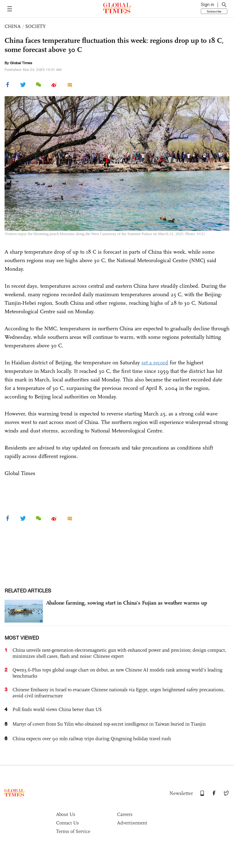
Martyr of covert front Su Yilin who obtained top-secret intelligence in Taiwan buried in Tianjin (109, 724)
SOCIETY (35, 26)
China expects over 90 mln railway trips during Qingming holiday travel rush (91, 738)
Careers (125, 814)
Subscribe (214, 11)
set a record (154, 362)
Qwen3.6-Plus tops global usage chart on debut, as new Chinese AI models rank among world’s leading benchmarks (117, 673)
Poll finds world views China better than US (57, 709)
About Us (65, 814)
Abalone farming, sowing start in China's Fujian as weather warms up (126, 602)
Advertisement (132, 823)
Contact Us (67, 823)
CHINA (13, 26)
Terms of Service (73, 831)
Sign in (207, 4)
